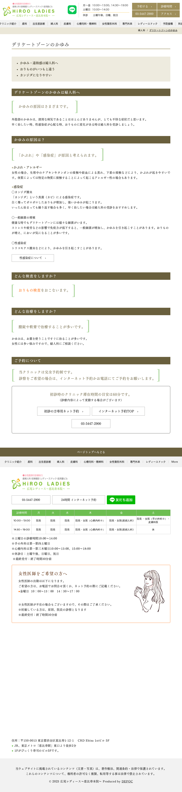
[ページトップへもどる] (91, 452)
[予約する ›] (144, 6)
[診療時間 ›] (168, 6)
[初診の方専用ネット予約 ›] (63, 411)
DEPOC (127, 781)
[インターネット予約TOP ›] (118, 411)
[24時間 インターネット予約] (78, 499)
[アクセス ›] (168, 13)
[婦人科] (141, 30)
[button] (24, 24)
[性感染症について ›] (33, 258)
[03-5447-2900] (144, 13)
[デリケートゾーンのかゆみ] (163, 30)
